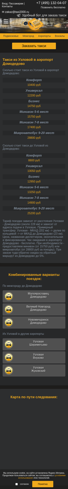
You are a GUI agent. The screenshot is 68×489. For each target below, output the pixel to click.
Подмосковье (11, 36)
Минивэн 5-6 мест (33, 112)
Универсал (34, 90)
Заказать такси (34, 46)
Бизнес (34, 101)
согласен (22, 484)
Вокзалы (60, 36)
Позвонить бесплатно (53, 7)
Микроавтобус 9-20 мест (34, 133)
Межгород (28, 36)
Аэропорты (44, 36)
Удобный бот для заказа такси (44, 15)
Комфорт (34, 80)
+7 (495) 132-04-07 (51, 3)
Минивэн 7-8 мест (33, 122)
